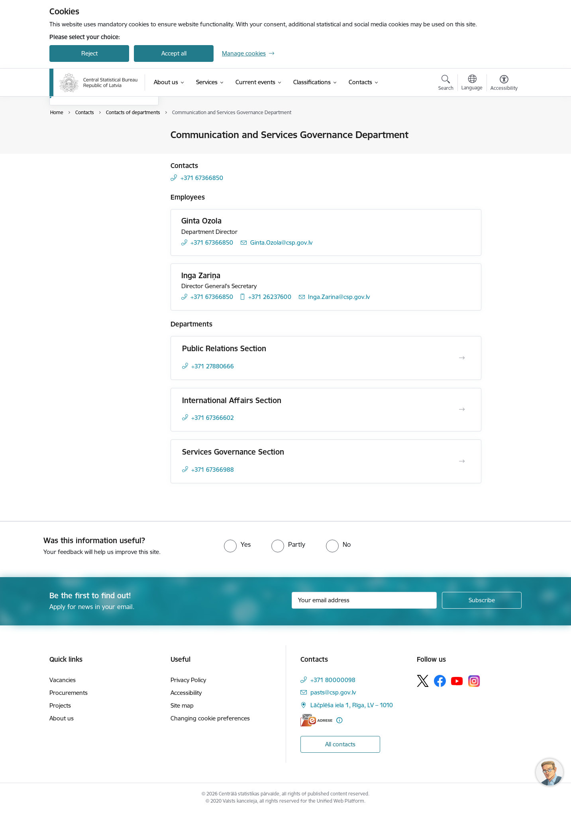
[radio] (237, 544)
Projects (60, 705)
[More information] (339, 720)
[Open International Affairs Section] (462, 409)
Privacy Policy (188, 680)
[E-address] (316, 720)
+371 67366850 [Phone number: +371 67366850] (202, 178)
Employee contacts (83, 149)
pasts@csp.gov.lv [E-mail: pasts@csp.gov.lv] (333, 692)
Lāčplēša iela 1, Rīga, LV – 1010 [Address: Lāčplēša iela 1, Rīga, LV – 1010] (351, 705)
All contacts (340, 744)
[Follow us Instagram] (474, 681)
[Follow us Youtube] (457, 680)
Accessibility (186, 692)
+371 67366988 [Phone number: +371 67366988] (212, 469)
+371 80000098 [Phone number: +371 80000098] (332, 680)
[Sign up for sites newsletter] (482, 600)
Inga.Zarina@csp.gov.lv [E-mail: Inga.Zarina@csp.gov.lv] (339, 297)
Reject (89, 53)
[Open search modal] (445, 83)
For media (71, 163)
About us (61, 718)
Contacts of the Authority (92, 135)
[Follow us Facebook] (440, 681)
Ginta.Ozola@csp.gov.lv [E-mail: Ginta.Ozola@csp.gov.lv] (281, 242)
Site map (182, 705)
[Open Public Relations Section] (462, 358)
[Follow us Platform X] (423, 681)
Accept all (173, 53)
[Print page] (502, 131)
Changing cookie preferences (210, 718)
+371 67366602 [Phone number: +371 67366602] (212, 417)
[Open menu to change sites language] (472, 83)
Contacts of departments (91, 177)
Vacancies (62, 680)
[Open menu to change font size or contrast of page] (504, 83)
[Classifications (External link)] (312, 82)
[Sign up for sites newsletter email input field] (364, 600)
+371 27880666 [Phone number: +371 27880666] (212, 366)
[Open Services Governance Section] (462, 461)
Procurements (68, 692)
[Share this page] (502, 151)
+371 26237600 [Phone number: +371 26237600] (269, 297)
